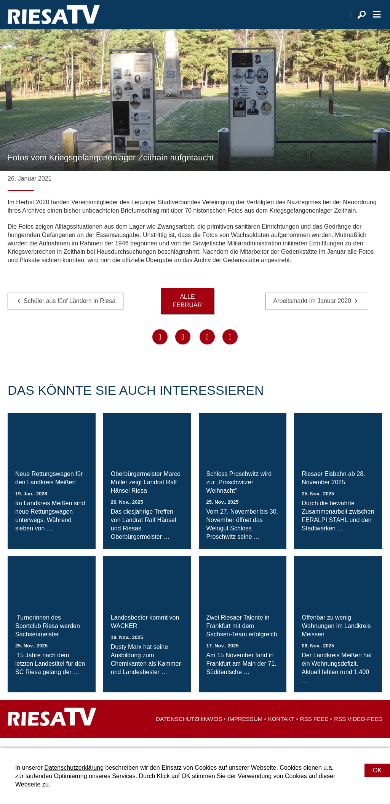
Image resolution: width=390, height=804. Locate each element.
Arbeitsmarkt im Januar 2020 (312, 311)
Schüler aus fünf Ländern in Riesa (69, 311)
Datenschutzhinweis (189, 729)
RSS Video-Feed (358, 729)
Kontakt (281, 729)
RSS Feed (314, 729)
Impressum (245, 729)
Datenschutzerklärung (74, 767)
